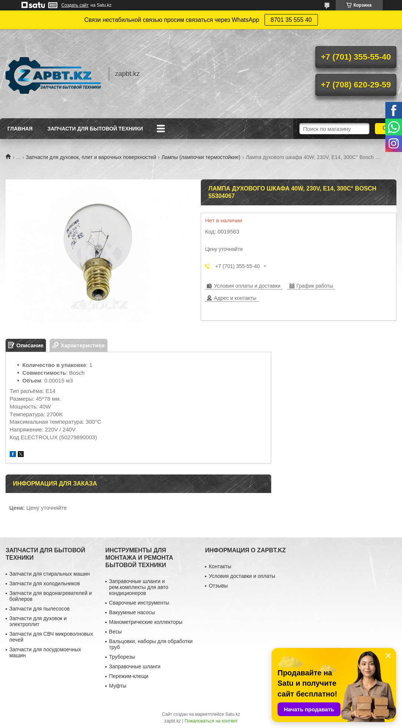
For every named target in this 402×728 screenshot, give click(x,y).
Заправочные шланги (134, 666)
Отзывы (218, 586)
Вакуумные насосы (132, 612)
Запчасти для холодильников (44, 583)
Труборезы (122, 657)
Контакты (220, 566)
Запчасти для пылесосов (39, 609)
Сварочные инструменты (139, 603)
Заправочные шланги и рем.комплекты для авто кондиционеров (138, 587)
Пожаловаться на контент (211, 721)
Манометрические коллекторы (145, 622)
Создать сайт (75, 5)
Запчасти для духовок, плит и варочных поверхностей (91, 157)
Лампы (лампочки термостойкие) (201, 157)
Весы (115, 632)
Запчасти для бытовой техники (95, 129)
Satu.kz (232, 714)
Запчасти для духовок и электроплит (38, 621)
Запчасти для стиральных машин (49, 574)
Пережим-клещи (128, 676)
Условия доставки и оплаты (242, 576)
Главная (20, 129)
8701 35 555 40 (291, 20)
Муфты (117, 686)
